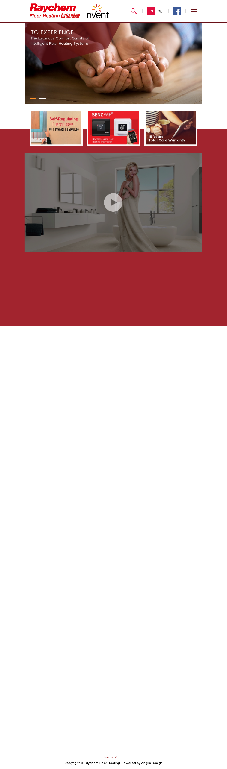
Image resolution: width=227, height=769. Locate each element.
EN (151, 11)
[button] (33, 98)
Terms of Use (113, 757)
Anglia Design (152, 763)
